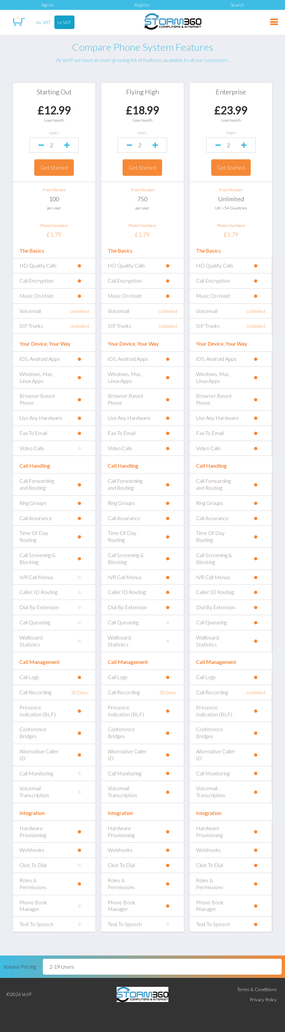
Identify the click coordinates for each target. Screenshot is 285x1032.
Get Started (55, 167)
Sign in (47, 5)
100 (55, 199)
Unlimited (230, 199)
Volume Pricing (19, 966)
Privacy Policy (263, 999)
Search (237, 5)
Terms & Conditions (257, 989)
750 (143, 199)
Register (142, 5)
